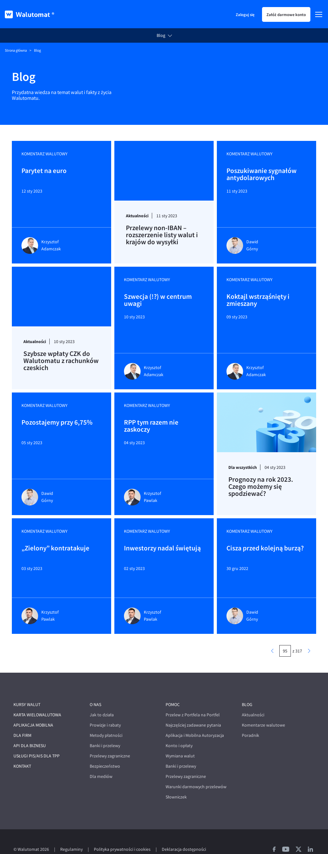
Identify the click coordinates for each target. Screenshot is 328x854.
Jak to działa (102, 700)
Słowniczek (176, 782)
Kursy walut (26, 689)
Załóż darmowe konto (286, 14)
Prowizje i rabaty (105, 710)
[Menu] (318, 14)
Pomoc (173, 689)
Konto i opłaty (179, 730)
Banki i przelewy (105, 730)
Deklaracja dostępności (184, 834)
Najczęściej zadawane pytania (193, 710)
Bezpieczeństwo (105, 751)
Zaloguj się (245, 14)
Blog (161, 35)
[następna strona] (309, 635)
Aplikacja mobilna (33, 710)
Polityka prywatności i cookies (122, 834)
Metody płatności (106, 720)
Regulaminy (71, 834)
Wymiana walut (180, 741)
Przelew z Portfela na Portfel (193, 700)
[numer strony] (285, 636)
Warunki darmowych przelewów (196, 771)
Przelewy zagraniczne (110, 741)
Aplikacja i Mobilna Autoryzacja (195, 720)
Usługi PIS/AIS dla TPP (36, 741)
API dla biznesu (29, 730)
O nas (95, 689)
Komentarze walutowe (263, 710)
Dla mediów (101, 761)
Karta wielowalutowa (37, 700)
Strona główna (16, 50)
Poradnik (250, 720)
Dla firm (22, 720)
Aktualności (253, 700)
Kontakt (22, 751)
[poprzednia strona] (272, 635)
